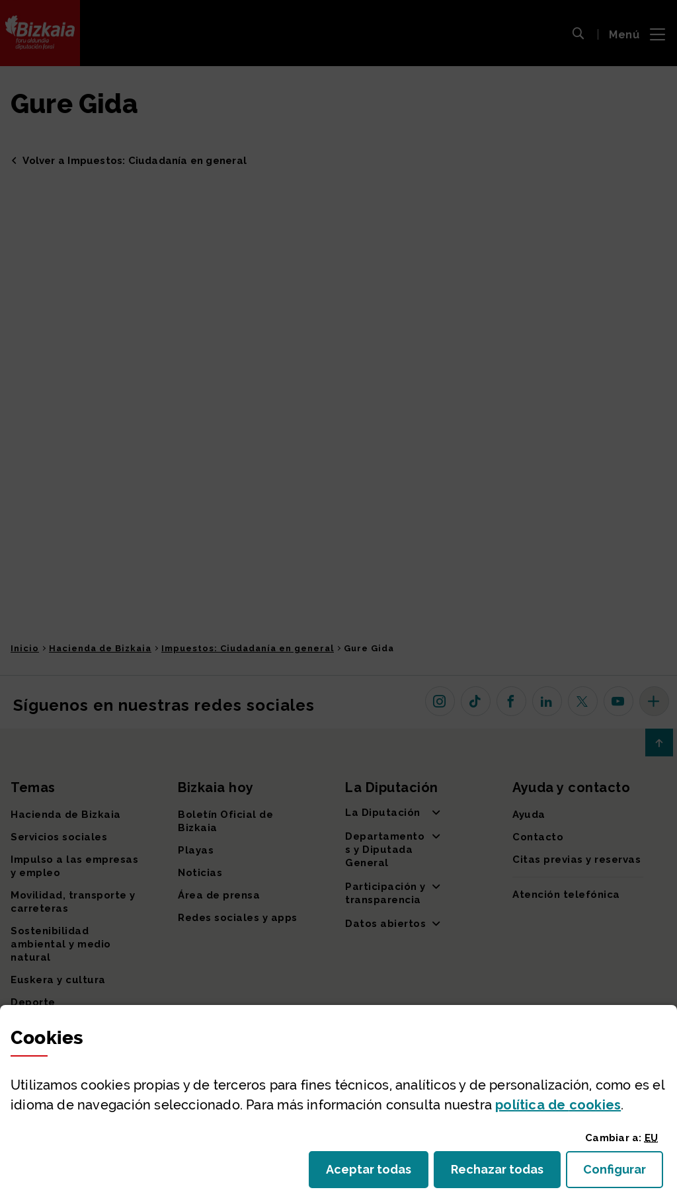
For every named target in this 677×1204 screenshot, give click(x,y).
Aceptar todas (377, 1173)
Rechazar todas (506, 1173)
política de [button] (558, 1105)
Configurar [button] (623, 1173)
